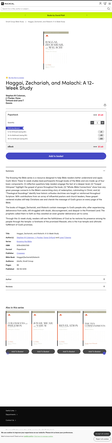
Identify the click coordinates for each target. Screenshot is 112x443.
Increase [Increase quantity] (103, 122)
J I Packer (10, 98)
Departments (11, 414)
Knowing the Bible (24, 241)
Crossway (21, 253)
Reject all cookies (102, 439)
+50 (101, 138)
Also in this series (15, 307)
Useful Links (10, 410)
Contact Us (10, 420)
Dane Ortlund (49, 237)
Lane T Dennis (65, 237)
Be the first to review (16, 77)
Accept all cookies (102, 434)
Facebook (101, 420)
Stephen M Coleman (15, 95)
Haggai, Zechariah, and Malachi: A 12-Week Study (46, 21)
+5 (101, 131)
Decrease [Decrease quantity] (91, 122)
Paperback (13, 114)
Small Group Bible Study (15, 21)
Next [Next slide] (104, 353)
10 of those (7, 3)
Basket (105, 3)
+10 (101, 135)
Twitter (96, 420)
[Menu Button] (110, 3)
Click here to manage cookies (43, 436)
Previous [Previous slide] (25, 15)
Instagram (105, 420)
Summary (10, 170)
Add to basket (56, 156)
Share (105, 105)
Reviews (9, 286)
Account (100, 3)
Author (8, 279)
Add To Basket (17, 351)
